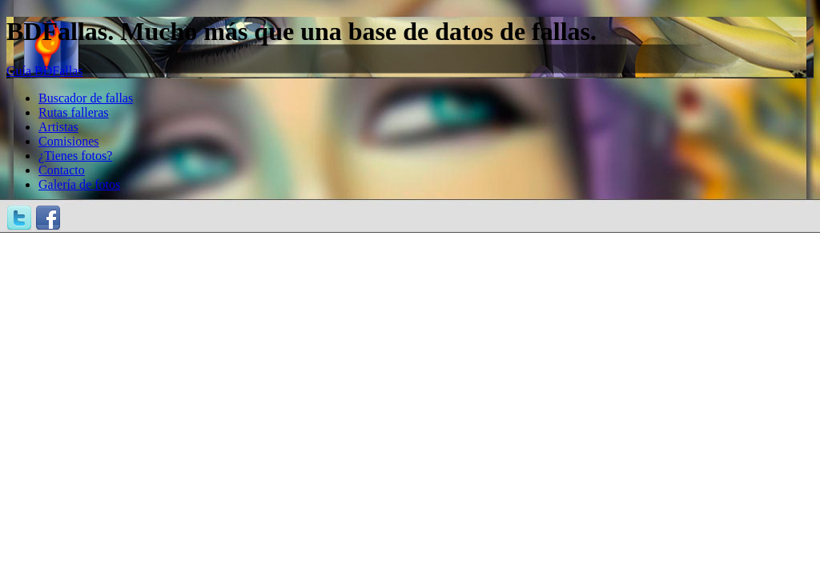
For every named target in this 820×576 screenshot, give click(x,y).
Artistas (58, 127)
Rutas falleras (73, 112)
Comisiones (68, 141)
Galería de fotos (79, 184)
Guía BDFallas (44, 71)
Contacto (61, 170)
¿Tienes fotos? (75, 155)
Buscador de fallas (85, 98)
